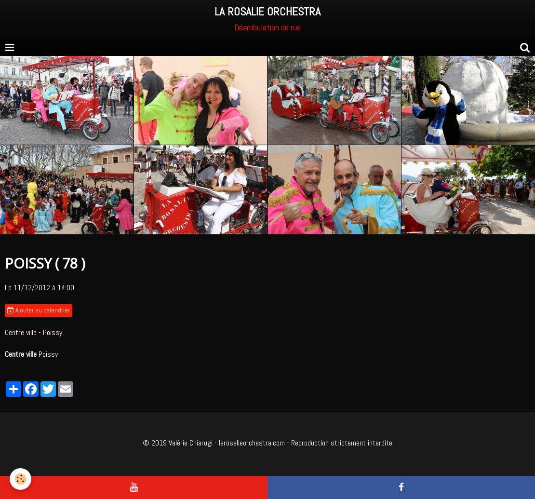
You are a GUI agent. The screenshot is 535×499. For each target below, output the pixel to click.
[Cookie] (20, 479)
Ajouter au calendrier (38, 310)
